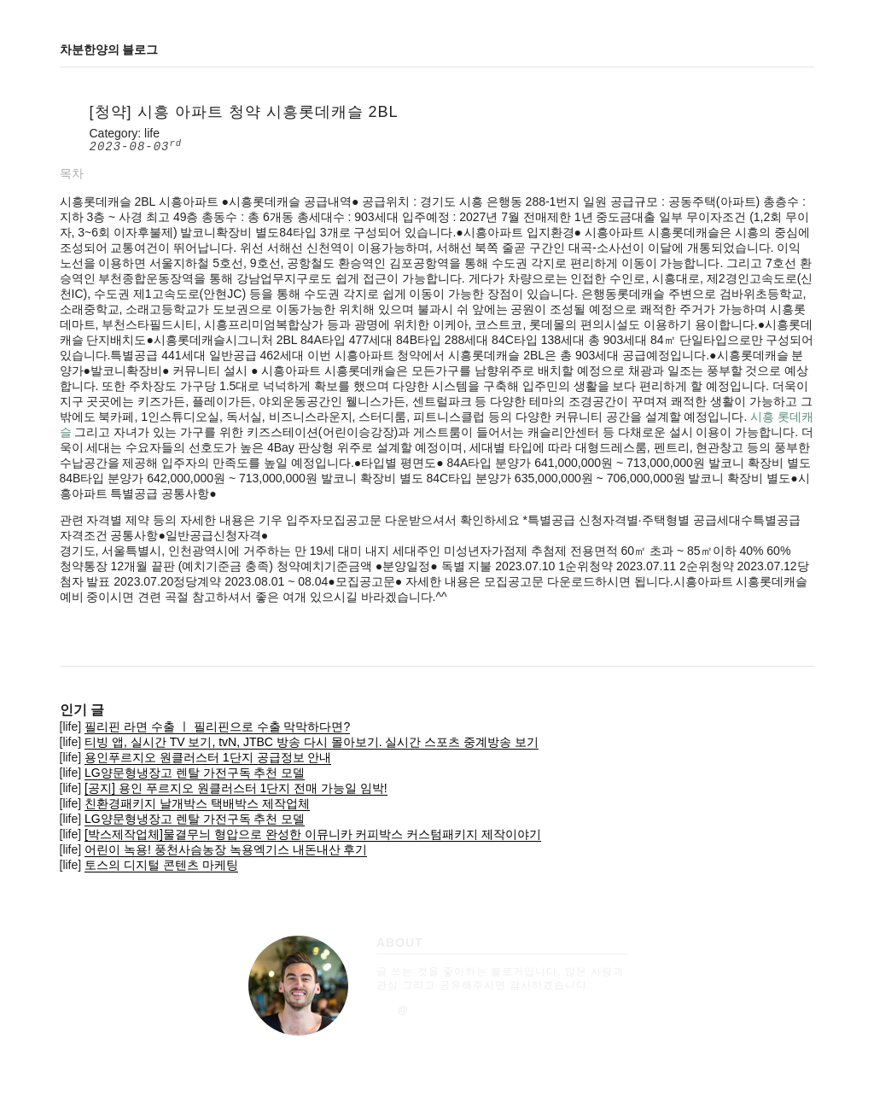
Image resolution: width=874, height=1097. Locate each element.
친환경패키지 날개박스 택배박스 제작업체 (197, 803)
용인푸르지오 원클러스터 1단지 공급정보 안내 (207, 757)
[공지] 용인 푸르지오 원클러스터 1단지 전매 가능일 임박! (235, 788)
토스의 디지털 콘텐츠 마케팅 (161, 865)
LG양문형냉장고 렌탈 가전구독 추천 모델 (194, 772)
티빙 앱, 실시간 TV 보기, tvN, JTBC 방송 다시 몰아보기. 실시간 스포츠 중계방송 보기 (311, 742)
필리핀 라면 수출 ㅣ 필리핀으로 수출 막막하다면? (217, 726)
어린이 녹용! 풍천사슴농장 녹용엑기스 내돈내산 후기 (225, 849)
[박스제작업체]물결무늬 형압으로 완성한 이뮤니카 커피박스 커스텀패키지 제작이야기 (312, 834)
